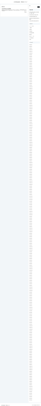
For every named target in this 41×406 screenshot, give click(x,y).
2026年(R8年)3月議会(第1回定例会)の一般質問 (34, 19)
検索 (29, 5)
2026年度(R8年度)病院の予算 (33, 16)
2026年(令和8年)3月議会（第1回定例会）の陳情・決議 (34, 12)
